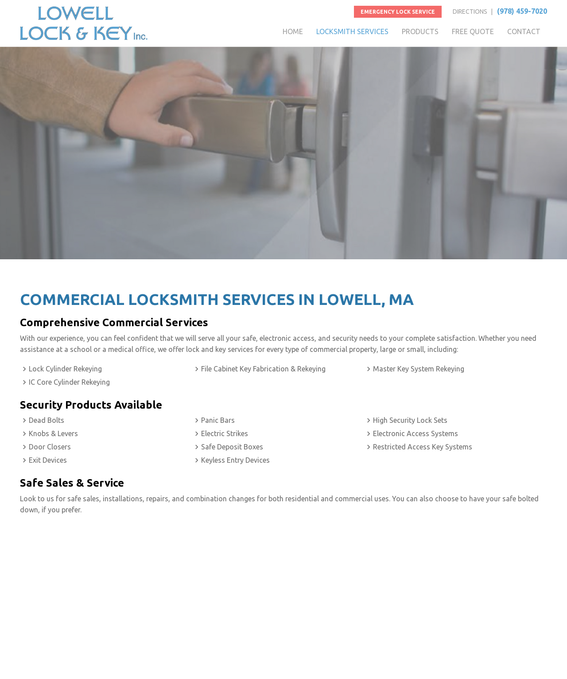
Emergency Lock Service (398, 12)
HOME (293, 31)
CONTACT (523, 31)
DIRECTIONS (470, 11)
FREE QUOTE (473, 31)
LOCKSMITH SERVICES (352, 31)
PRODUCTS (420, 31)
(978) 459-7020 (522, 11)
